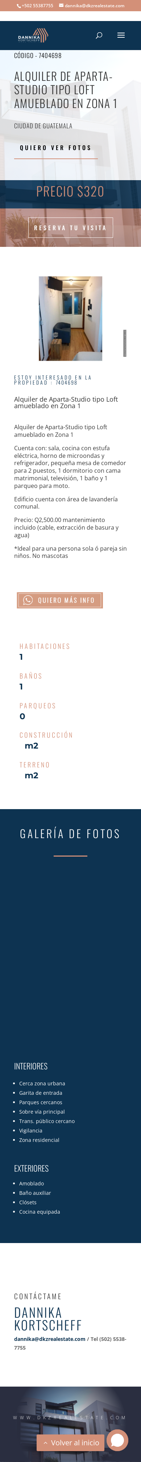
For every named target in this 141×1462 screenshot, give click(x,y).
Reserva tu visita (70, 227)
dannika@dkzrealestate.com (50, 1338)
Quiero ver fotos (56, 147)
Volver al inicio (75, 1442)
